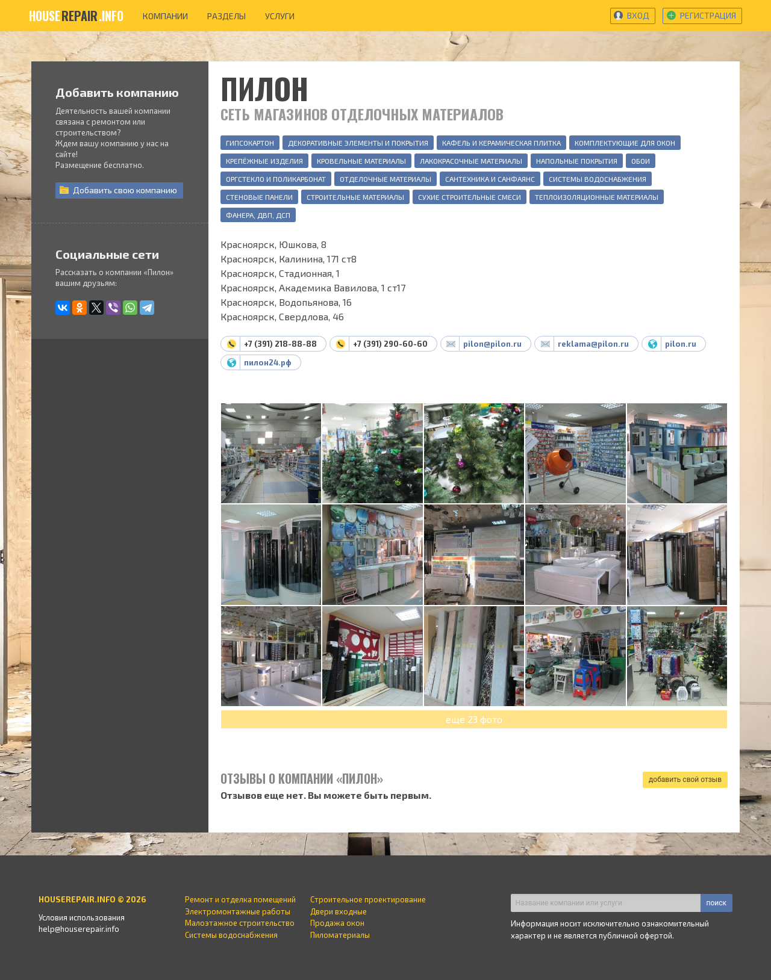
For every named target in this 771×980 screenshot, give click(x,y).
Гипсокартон (250, 142)
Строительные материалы (355, 197)
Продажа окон (337, 923)
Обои (640, 161)
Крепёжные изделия (264, 161)
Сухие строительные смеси (469, 197)
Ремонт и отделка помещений (240, 899)
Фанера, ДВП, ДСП (258, 215)
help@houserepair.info (79, 929)
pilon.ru (680, 344)
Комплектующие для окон (625, 142)
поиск (716, 903)
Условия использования (82, 917)
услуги (280, 16)
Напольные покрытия (576, 161)
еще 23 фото (474, 719)
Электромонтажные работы (237, 911)
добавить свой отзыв (685, 779)
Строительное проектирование (368, 899)
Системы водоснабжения (597, 179)
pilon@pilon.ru (492, 344)
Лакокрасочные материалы (471, 161)
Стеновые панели (259, 197)
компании (165, 16)
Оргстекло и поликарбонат (276, 179)
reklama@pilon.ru (593, 344)
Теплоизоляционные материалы (596, 197)
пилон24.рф (268, 362)
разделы (226, 16)
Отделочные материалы (385, 179)
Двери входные (338, 911)
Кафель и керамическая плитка (501, 142)
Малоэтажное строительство (240, 923)
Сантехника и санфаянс (490, 179)
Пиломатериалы (340, 935)
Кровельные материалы (361, 161)
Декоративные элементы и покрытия (358, 142)
